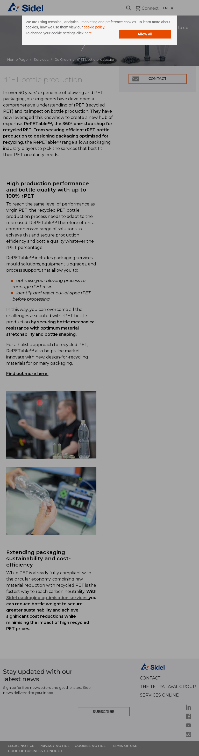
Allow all (145, 34)
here (88, 33)
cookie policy (94, 27)
